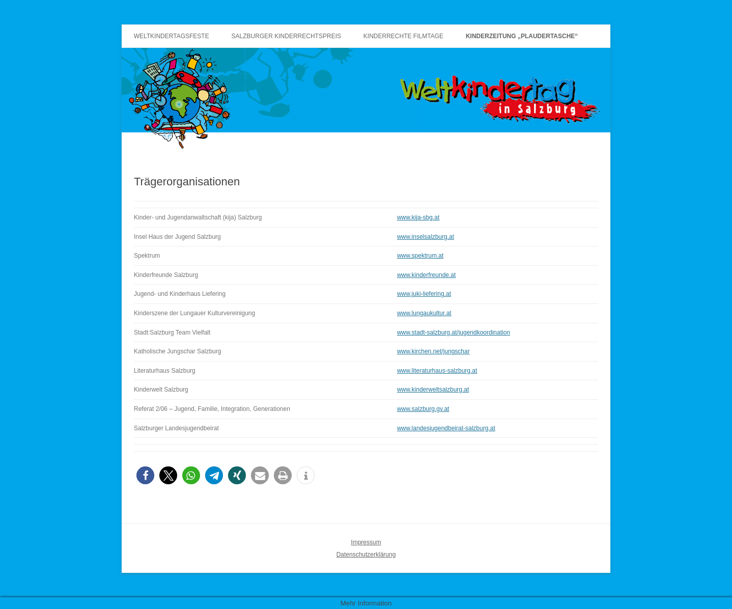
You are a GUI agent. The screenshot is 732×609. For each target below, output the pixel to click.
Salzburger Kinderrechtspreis (286, 36)
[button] (145, 475)
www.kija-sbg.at (418, 217)
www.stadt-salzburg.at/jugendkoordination (453, 332)
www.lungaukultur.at (424, 313)
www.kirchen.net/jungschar (433, 351)
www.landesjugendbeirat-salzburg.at (446, 428)
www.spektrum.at (420, 255)
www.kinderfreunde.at (426, 275)
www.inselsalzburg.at (425, 236)
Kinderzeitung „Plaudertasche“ (522, 36)
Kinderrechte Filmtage (403, 36)
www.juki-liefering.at (424, 293)
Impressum (366, 542)
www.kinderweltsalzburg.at (433, 389)
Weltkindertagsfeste (171, 36)
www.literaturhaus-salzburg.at (437, 370)
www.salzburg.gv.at (423, 408)
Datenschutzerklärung (366, 554)
